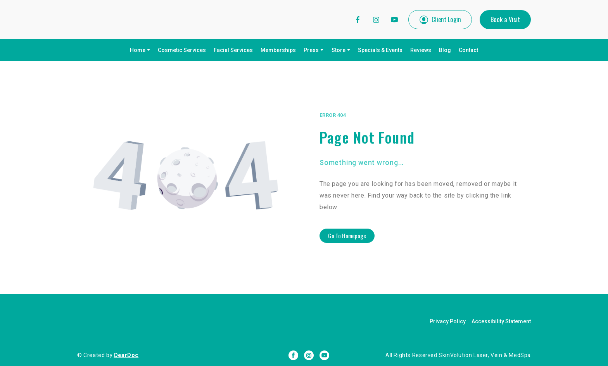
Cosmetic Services (182, 50)
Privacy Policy (448, 321)
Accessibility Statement (501, 321)
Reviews (420, 50)
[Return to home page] (129, 19)
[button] (358, 20)
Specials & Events (380, 50)
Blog (445, 50)
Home (137, 50)
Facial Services (233, 50)
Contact (468, 50)
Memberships (278, 50)
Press (311, 50)
